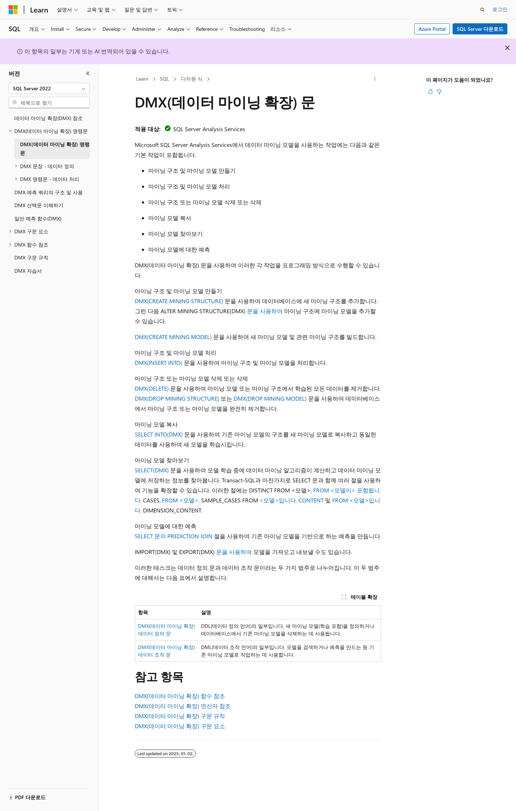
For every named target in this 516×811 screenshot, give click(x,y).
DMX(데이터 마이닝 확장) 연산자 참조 (183, 706)
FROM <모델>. (181, 500)
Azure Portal (432, 28)
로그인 (499, 9)
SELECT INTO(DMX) (159, 434)
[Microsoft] (13, 9)
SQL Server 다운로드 (480, 28)
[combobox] (49, 88)
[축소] (87, 73)
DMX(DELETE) (152, 388)
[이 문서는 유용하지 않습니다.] (439, 91)
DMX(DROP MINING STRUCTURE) (177, 398)
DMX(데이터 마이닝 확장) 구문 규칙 (180, 716)
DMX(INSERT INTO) (158, 362)
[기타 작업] (375, 79)
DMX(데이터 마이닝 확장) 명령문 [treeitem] (55, 149)
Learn (142, 78)
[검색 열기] (482, 9)
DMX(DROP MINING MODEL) (270, 398)
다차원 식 (191, 78)
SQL (164, 78)
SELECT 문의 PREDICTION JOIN (173, 536)
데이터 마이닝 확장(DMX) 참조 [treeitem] (48, 118)
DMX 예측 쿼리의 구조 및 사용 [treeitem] (48, 192)
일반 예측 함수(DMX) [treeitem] (37, 218)
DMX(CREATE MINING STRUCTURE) (179, 301)
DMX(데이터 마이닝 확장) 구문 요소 (180, 726)
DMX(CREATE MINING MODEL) (173, 336)
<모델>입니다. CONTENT (291, 500)
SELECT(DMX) (152, 470)
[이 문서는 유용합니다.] (430, 91)
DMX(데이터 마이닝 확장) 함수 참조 (180, 696)
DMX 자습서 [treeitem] (28, 270)
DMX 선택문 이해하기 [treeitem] (38, 205)
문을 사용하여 (264, 311)
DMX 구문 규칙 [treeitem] (31, 257)
